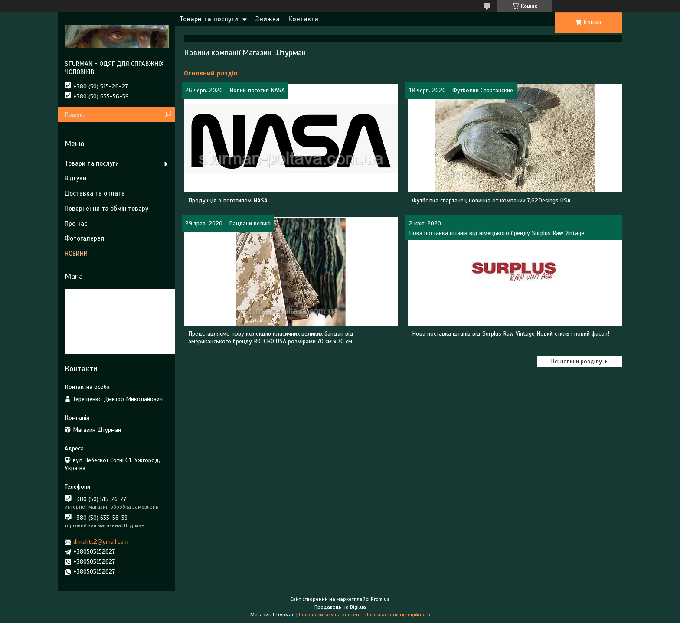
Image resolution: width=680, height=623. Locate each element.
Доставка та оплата (95, 193)
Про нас (76, 224)
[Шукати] (167, 114)
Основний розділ (210, 73)
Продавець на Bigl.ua (340, 607)
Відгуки (75, 178)
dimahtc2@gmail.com (100, 541)
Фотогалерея (84, 238)
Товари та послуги (209, 19)
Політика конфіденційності (397, 615)
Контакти (303, 19)
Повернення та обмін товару (106, 208)
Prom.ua (380, 599)
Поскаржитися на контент (330, 615)
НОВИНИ (76, 254)
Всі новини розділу (576, 361)
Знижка (267, 19)
